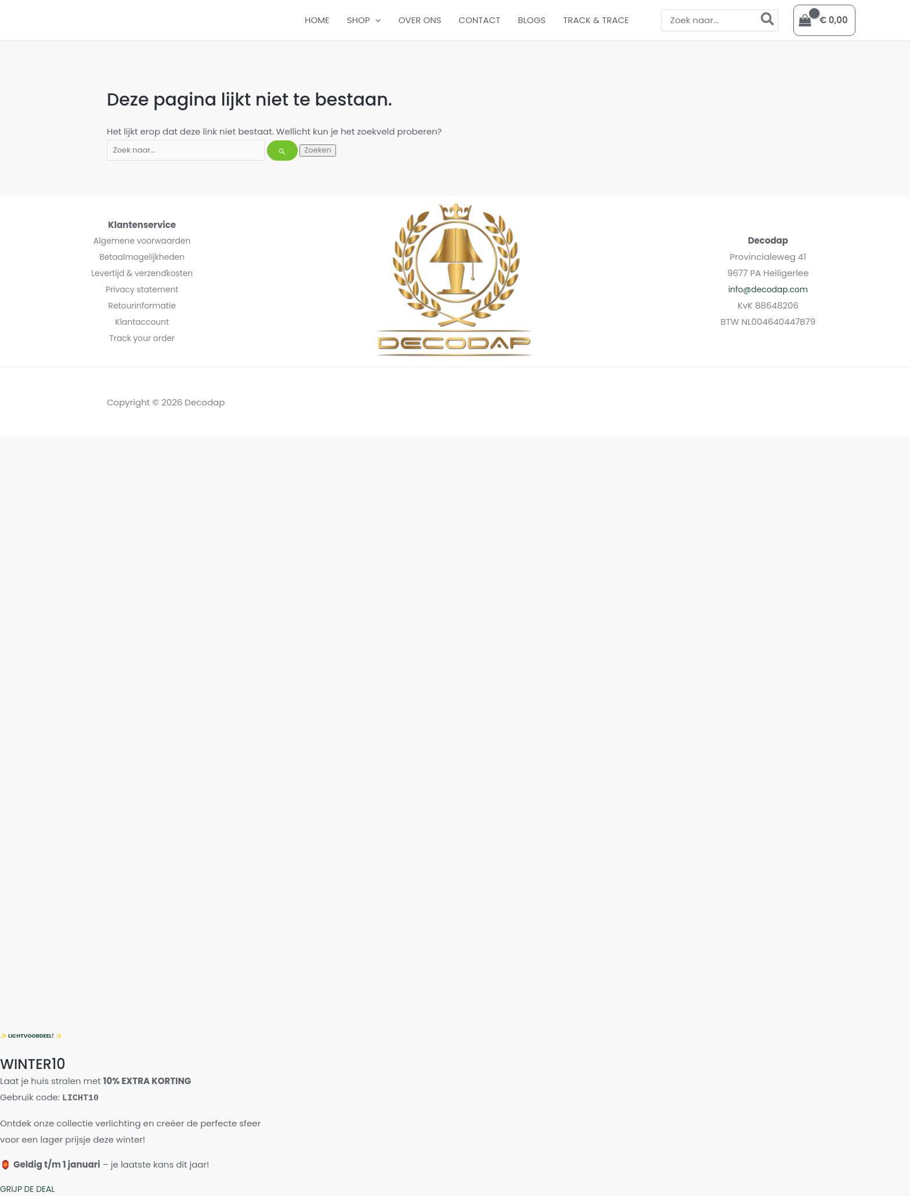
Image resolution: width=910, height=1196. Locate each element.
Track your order (142, 338)
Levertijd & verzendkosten (142, 273)
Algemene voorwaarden (141, 240)
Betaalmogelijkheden (142, 257)
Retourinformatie (142, 305)
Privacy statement (142, 289)
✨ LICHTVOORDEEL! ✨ (33, 1035)
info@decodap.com (768, 289)
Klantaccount (142, 322)
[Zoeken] (768, 20)
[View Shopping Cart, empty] (824, 21)
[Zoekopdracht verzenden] (282, 150)
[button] (375, 20)
